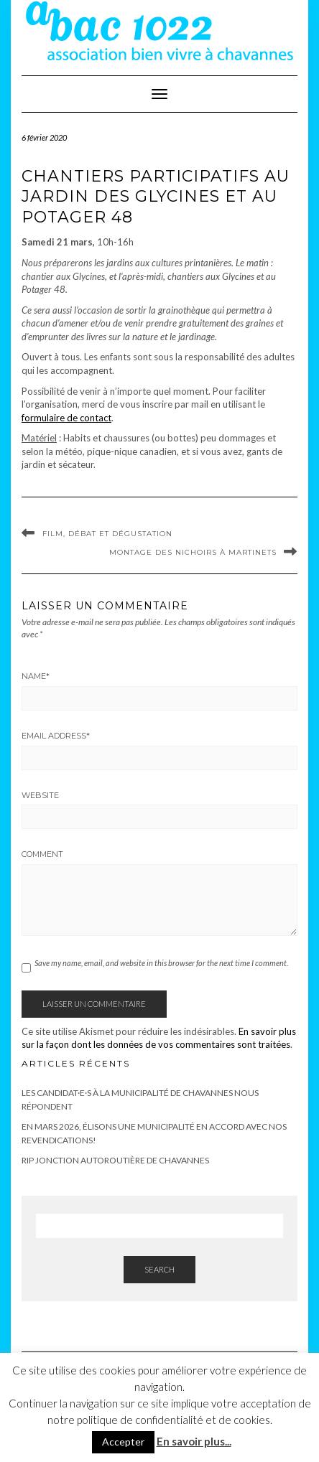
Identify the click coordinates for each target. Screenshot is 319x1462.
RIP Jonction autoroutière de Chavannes (115, 1160)
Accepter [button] (123, 1441)
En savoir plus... (194, 1441)
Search (159, 1269)
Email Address (56, 736)
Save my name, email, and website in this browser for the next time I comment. (161, 962)
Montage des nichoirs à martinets (193, 552)
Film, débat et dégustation (107, 533)
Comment (42, 854)
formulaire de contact (66, 417)
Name (36, 676)
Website (40, 795)
